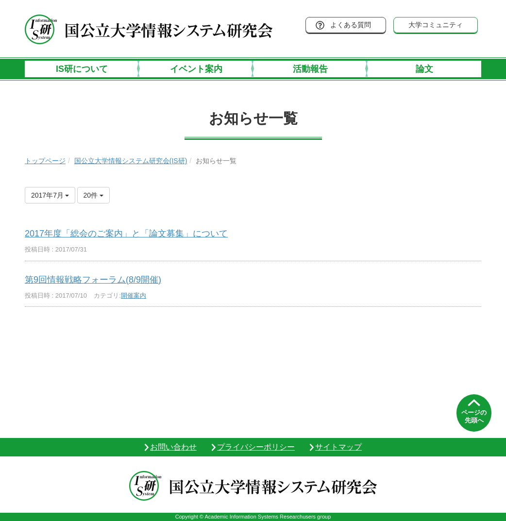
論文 (424, 69)
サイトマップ (338, 447)
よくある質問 (350, 25)
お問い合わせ (173, 447)
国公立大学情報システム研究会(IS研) (130, 161)
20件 (93, 195)
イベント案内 (196, 69)
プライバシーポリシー (256, 447)
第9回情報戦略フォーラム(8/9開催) (93, 280)
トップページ (45, 161)
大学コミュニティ (435, 25)
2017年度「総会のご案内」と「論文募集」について (126, 233)
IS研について (82, 69)
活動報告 (310, 69)
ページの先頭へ (474, 416)
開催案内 (133, 295)
